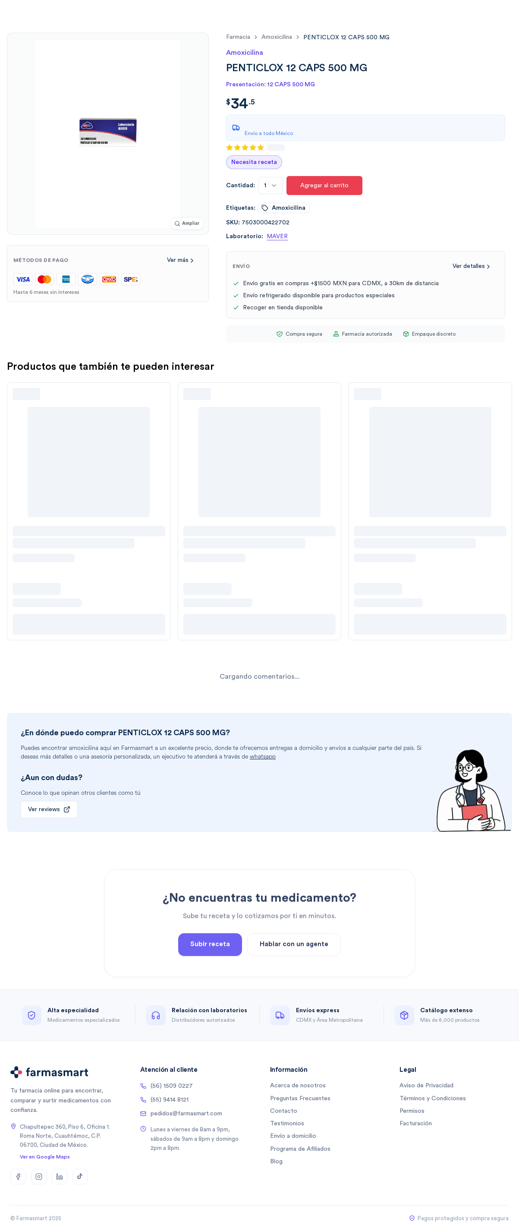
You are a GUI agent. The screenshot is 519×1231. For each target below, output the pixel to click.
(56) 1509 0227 (166, 1086)
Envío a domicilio (293, 1136)
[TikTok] (80, 1176)
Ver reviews (49, 809)
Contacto (283, 1111)
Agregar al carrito (324, 186)
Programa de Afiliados (300, 1149)
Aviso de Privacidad (426, 1086)
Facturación (415, 1124)
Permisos (412, 1111)
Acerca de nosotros (298, 1086)
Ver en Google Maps (45, 1156)
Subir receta (210, 963)
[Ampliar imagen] (187, 223)
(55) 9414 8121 (164, 1100)
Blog (276, 1162)
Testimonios (287, 1124)
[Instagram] (39, 1176)
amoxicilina (276, 37)
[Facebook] (18, 1176)
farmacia (238, 37)
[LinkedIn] (59, 1176)
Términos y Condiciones (432, 1099)
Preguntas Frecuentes (300, 1099)
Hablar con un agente (294, 963)
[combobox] (270, 185)
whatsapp (263, 756)
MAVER (277, 236)
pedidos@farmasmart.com (181, 1114)
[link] (346, 37)
